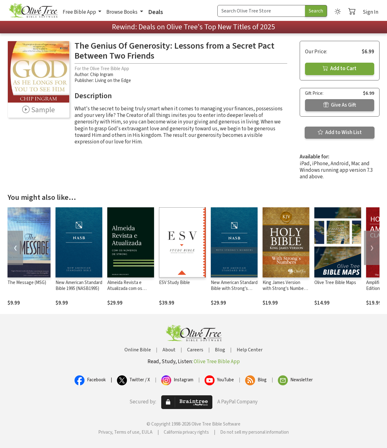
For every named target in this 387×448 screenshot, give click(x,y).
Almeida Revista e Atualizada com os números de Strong (126, 288)
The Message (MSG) (26, 282)
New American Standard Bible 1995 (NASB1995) (79, 285)
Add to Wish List (340, 132)
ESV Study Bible (174, 282)
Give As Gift (339, 105)
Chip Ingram (101, 74)
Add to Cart (339, 68)
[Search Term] (261, 11)
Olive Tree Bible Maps (335, 282)
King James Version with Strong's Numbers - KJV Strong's (285, 288)
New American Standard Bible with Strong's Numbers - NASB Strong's (234, 291)
